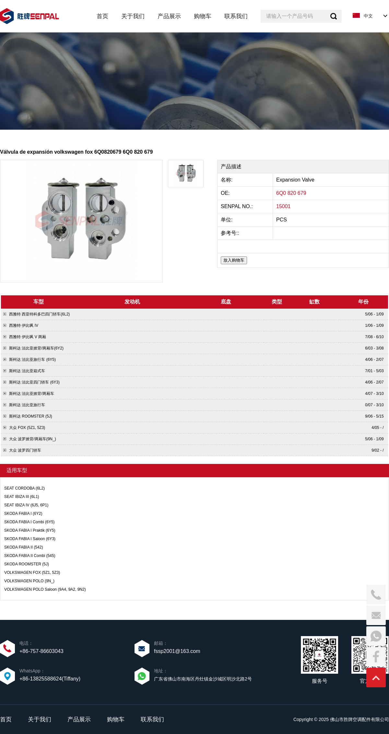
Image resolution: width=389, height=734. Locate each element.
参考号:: (231, 233)
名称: (227, 180)
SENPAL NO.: (237, 206)
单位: (227, 219)
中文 (368, 15)
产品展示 (79, 719)
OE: (226, 193)
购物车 (115, 719)
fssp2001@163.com (177, 651)
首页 (6, 719)
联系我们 (152, 719)
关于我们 (39, 719)
